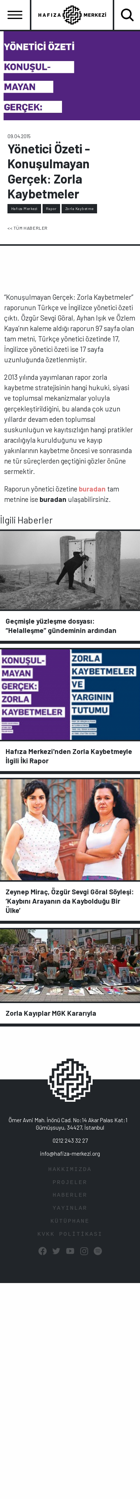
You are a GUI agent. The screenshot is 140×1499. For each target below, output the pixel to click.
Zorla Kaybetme (79, 208)
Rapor (51, 208)
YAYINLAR (70, 1208)
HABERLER (70, 1195)
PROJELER (70, 1182)
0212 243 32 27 (70, 1140)
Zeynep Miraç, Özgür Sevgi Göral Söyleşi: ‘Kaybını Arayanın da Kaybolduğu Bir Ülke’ (70, 900)
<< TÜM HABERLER (27, 227)
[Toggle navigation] (15, 15)
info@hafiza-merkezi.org (70, 1153)
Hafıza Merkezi (24, 208)
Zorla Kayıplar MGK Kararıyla (51, 1013)
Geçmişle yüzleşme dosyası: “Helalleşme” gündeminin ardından (61, 625)
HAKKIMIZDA (69, 1169)
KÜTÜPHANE (70, 1221)
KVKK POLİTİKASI (69, 1234)
